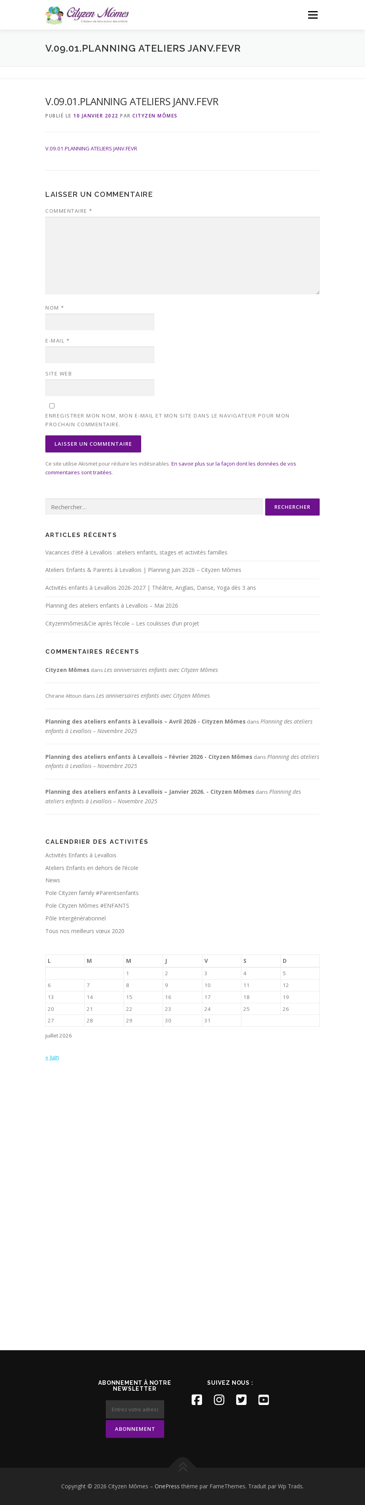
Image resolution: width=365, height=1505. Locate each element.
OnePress (167, 1486)
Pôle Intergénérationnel (75, 918)
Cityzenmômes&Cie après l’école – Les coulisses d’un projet (122, 623)
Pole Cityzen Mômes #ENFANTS (87, 905)
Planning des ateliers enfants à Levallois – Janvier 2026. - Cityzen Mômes (149, 791)
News (52, 880)
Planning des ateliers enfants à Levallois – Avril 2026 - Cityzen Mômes (145, 721)
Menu (313, 14)
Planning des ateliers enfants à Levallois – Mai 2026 (111, 605)
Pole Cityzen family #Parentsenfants (92, 893)
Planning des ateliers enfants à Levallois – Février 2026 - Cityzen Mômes (148, 756)
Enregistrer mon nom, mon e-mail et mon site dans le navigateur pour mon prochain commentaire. (167, 420)
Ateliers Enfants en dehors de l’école (91, 868)
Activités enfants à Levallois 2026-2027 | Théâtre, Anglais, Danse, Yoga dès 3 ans (150, 587)
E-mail (57, 340)
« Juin (52, 1057)
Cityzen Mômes (155, 115)
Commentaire (69, 210)
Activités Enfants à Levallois (80, 855)
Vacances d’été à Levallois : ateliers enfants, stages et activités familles (136, 552)
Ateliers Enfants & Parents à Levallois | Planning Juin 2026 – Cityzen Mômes (143, 570)
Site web (58, 373)
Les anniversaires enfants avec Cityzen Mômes (161, 670)
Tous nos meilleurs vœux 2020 (84, 931)
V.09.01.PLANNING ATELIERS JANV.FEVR (91, 148)
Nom (54, 307)
